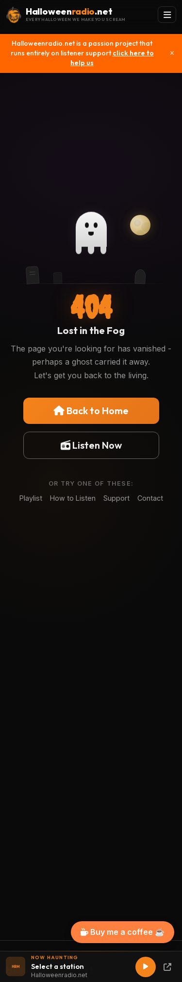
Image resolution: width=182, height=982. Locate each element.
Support (116, 498)
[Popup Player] (167, 967)
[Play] (145, 967)
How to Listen (73, 498)
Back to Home (91, 410)
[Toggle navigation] (167, 14)
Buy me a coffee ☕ (123, 932)
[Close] (172, 53)
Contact (150, 498)
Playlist (30, 498)
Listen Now (91, 445)
